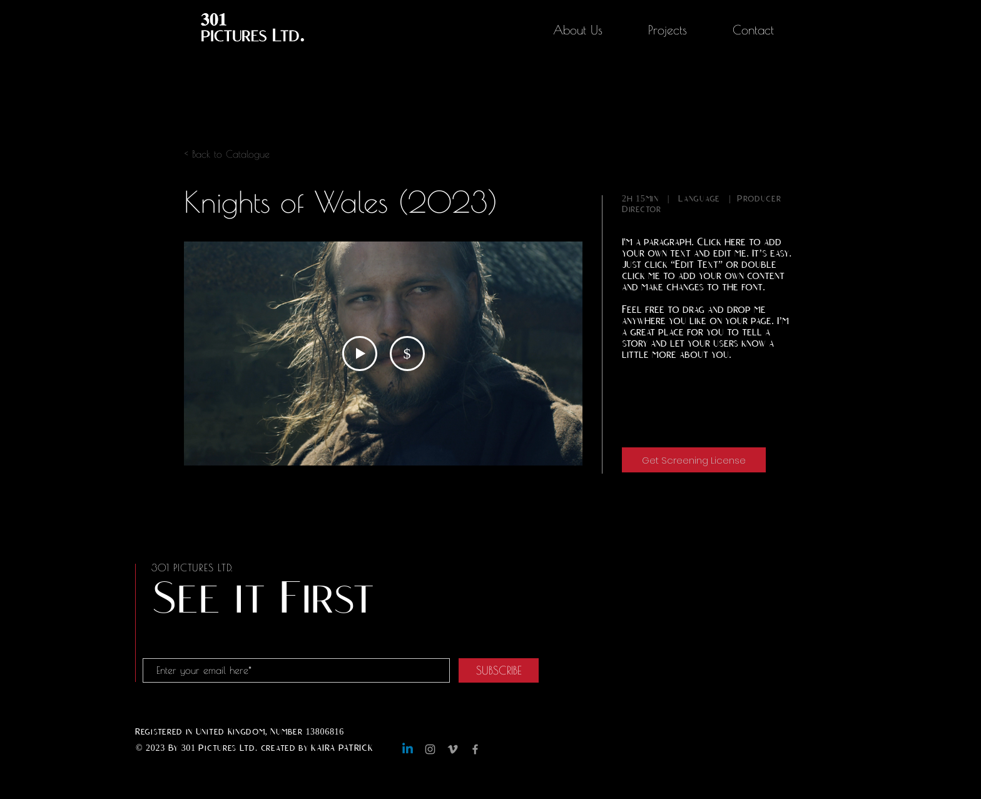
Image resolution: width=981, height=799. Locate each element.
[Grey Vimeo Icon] (452, 749)
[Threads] (497, 749)
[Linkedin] (407, 749)
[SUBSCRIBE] (499, 670)
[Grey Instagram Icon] (430, 749)
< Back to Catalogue (227, 154)
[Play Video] (359, 353)
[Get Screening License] (694, 459)
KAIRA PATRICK (342, 748)
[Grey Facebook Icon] (475, 749)
